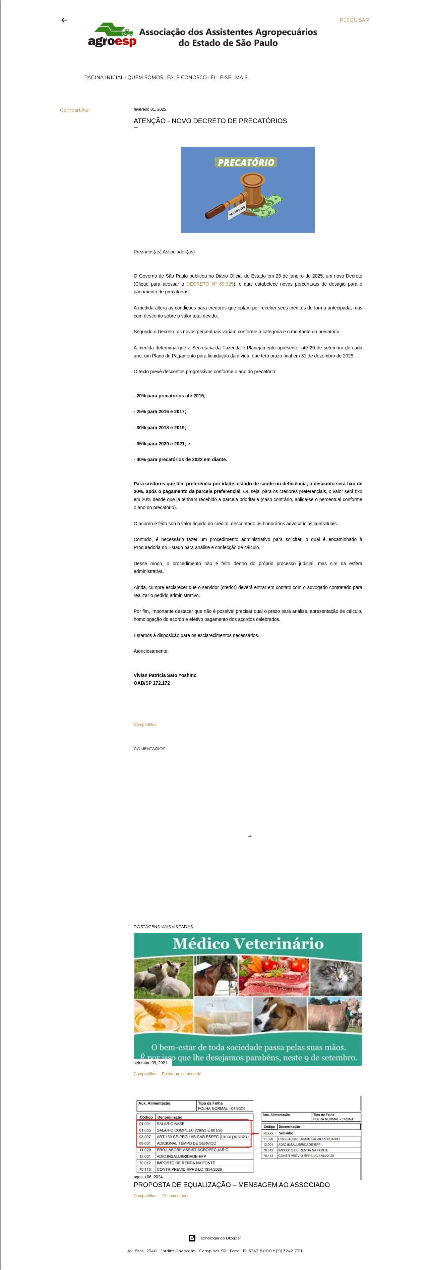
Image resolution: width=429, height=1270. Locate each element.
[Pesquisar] (354, 20)
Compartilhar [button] (75, 110)
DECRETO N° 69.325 (210, 284)
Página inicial (104, 78)
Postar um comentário (181, 1074)
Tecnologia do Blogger (214, 1238)
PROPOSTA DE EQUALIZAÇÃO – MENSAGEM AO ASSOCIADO (232, 1184)
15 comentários (175, 1195)
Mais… (243, 78)
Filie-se (220, 78)
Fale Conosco (187, 78)
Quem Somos (145, 78)
